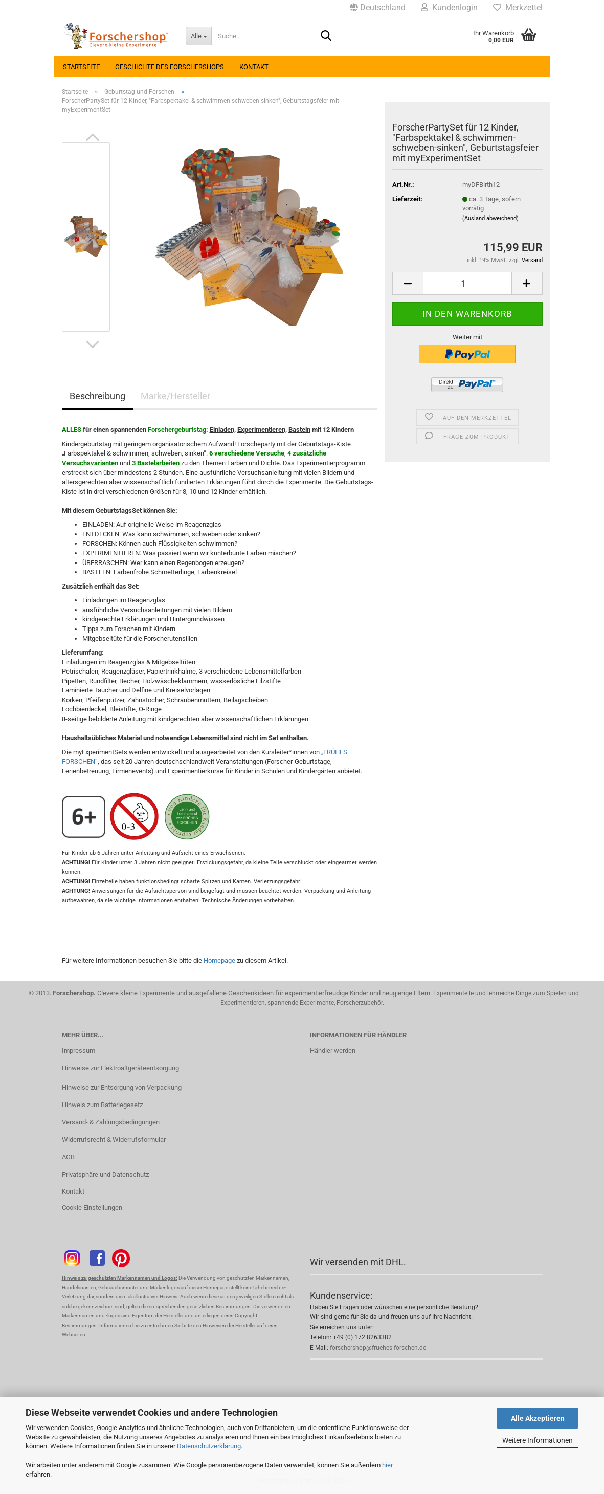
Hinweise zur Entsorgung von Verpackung (122, 1087)
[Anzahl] (467, 283)
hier (387, 1465)
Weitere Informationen (537, 1440)
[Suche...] (198, 36)
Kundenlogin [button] (449, 7)
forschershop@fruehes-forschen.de (378, 1347)
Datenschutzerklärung (209, 1446)
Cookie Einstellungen (92, 1207)
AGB (68, 1157)
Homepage (219, 960)
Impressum (78, 1050)
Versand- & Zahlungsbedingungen (111, 1122)
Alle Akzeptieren (538, 1418)
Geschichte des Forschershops (169, 67)
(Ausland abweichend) (490, 218)
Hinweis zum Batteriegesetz (102, 1105)
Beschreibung (97, 396)
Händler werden (332, 1050)
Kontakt (254, 67)
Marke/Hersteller (175, 396)
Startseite (81, 67)
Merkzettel (518, 7)
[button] (377, 7)
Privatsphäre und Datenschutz (105, 1174)
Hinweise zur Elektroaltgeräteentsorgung (120, 1068)
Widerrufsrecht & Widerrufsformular (114, 1139)
